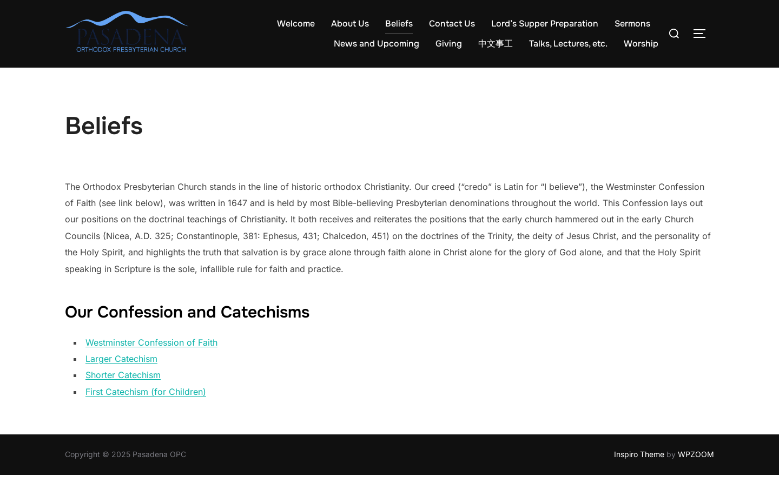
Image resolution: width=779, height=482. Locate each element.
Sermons (632, 23)
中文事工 (495, 43)
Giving (448, 43)
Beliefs (399, 23)
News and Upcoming (376, 43)
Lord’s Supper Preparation (544, 23)
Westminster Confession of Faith (151, 349)
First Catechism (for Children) (145, 398)
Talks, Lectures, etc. (568, 43)
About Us (350, 23)
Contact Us (452, 23)
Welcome (296, 23)
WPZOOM (696, 461)
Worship (641, 43)
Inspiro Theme (639, 461)
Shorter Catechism (123, 382)
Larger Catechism (121, 365)
